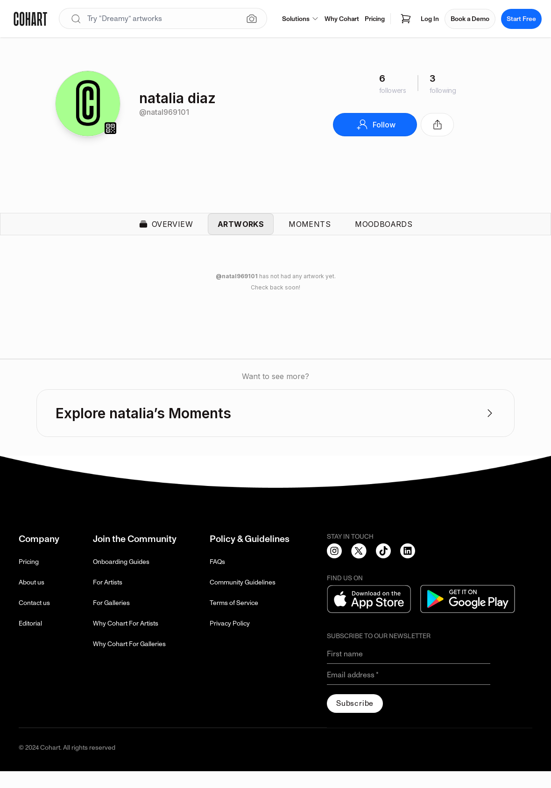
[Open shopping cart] (405, 18)
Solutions (300, 18)
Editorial (30, 640)
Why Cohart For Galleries (129, 660)
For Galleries (111, 619)
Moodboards (383, 232)
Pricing (375, 18)
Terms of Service (234, 619)
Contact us (34, 619)
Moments (310, 232)
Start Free (521, 18)
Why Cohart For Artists (125, 640)
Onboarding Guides (121, 578)
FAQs (217, 578)
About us (31, 599)
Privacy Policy (230, 640)
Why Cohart (342, 18)
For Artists (107, 599)
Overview (166, 232)
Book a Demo (470, 18)
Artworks (241, 232)
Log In (430, 18)
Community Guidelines (243, 599)
